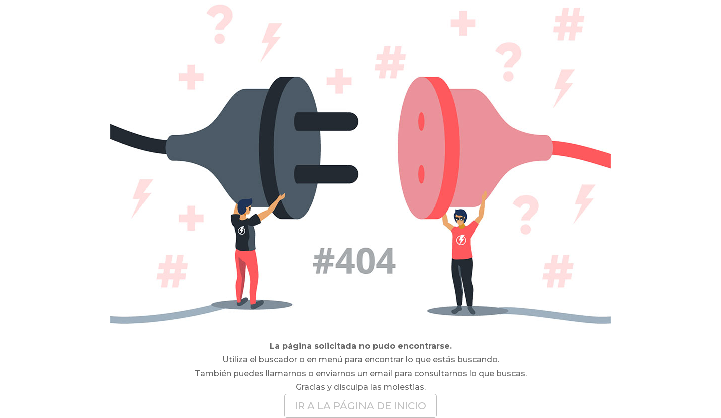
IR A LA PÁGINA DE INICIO (360, 406)
